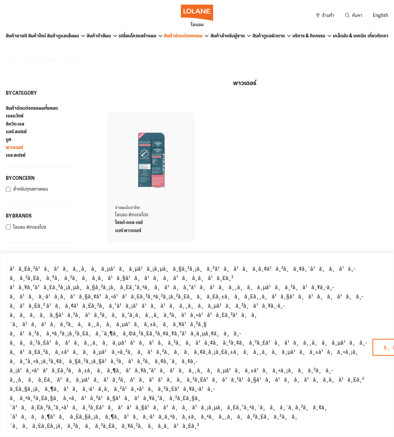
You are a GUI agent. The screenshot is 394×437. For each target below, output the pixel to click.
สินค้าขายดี (16, 36)
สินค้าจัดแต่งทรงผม (183, 36)
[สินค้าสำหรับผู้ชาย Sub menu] (249, 35)
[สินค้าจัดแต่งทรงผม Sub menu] (206, 35)
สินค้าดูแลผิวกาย (268, 36)
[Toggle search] (353, 15)
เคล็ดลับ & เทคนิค (349, 36)
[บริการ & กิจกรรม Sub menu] (329, 35)
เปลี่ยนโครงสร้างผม (137, 36)
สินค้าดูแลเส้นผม (63, 36)
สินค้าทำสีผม (99, 36)
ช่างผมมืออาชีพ (127, 239)
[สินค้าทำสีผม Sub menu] (115, 35)
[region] (197, 345)
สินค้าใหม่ (37, 36)
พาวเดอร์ (14, 147)
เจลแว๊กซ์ (14, 116)
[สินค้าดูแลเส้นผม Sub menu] (83, 35)
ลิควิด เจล (15, 124)
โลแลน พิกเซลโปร (131, 246)
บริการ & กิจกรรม (308, 36)
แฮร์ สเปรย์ (16, 132)
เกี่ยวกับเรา (377, 36)
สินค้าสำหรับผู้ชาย (227, 36)
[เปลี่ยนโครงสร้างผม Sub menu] (160, 35)
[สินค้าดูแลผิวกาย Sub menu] (289, 35)
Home (11, 59)
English (380, 15)
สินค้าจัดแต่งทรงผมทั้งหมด (32, 108)
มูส (8, 139)
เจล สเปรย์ (15, 155)
